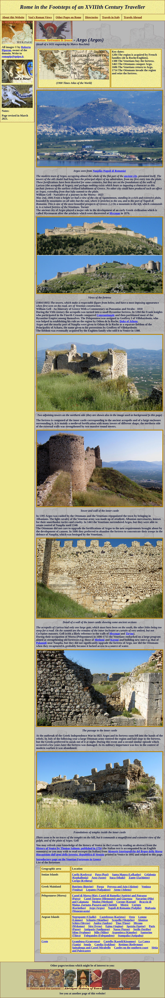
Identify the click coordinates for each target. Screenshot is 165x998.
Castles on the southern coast (131, 947)
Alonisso (143, 920)
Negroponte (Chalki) (84, 916)
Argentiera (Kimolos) (124, 932)
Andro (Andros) (103, 923)
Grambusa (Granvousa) (86, 941)
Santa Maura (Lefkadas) (126, 874)
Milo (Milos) (101, 932)
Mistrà (124, 904)
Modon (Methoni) (102, 901)
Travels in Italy (111, 17)
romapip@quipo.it (12, 56)
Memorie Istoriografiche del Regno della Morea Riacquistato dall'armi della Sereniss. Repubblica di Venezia (99, 853)
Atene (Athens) (122, 889)
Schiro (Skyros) (81, 923)
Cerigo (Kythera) (82, 880)
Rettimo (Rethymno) (131, 944)
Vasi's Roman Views (40, 17)
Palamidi (41, 642)
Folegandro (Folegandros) (99, 935)
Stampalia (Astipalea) (130, 935)
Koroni (114, 639)
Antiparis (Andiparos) (97, 929)
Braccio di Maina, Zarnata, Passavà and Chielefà (111, 903)
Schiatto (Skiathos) (97, 920)
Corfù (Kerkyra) (82, 874)
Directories (91, 17)
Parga (100, 886)
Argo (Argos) (96, 907)
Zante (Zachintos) (139, 877)
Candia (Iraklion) (105, 944)
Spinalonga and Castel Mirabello (91, 947)
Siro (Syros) (95, 926)
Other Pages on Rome (68, 17)
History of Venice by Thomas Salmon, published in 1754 (69, 848)
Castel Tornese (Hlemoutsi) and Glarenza (108, 898)
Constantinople (106, 315)
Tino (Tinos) (123, 923)
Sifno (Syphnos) (81, 932)
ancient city (130, 176)
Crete (45, 941)
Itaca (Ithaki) (117, 877)
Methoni (99, 639)
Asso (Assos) (99, 877)
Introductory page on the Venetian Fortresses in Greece (68, 859)
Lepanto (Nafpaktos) (98, 889)
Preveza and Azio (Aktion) (122, 886)
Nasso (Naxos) (121, 929)
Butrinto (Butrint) (82, 886)
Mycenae (114, 213)
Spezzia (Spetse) (135, 926)
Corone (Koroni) (126, 901)
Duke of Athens (129, 321)
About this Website (13, 17)
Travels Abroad (133, 17)
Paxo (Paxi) (102, 874)
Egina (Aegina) (114, 926)
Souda (87, 944)
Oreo (132, 916)
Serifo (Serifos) (142, 929)
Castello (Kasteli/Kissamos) (119, 941)
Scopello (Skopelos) (123, 920)
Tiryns (129, 633)
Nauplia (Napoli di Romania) (109, 170)
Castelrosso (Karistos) (112, 916)
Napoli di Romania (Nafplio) (124, 907)
